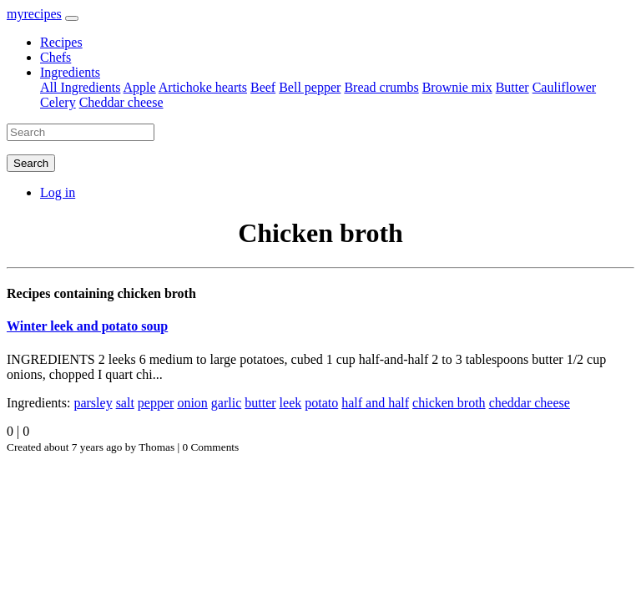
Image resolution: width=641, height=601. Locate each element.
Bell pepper (310, 87)
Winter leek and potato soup (87, 326)
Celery (58, 102)
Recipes (61, 42)
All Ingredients (80, 87)
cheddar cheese (529, 403)
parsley (92, 403)
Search (30, 163)
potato (321, 403)
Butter (512, 87)
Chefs (55, 57)
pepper (156, 403)
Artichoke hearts (203, 87)
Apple (140, 87)
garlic (226, 403)
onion (192, 403)
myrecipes (34, 14)
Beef (262, 87)
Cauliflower (564, 87)
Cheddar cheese (121, 102)
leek (291, 403)
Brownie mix (457, 87)
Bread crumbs (381, 87)
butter (260, 403)
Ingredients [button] (70, 72)
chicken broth (449, 403)
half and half (375, 403)
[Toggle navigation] (71, 18)
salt (125, 403)
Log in (57, 192)
